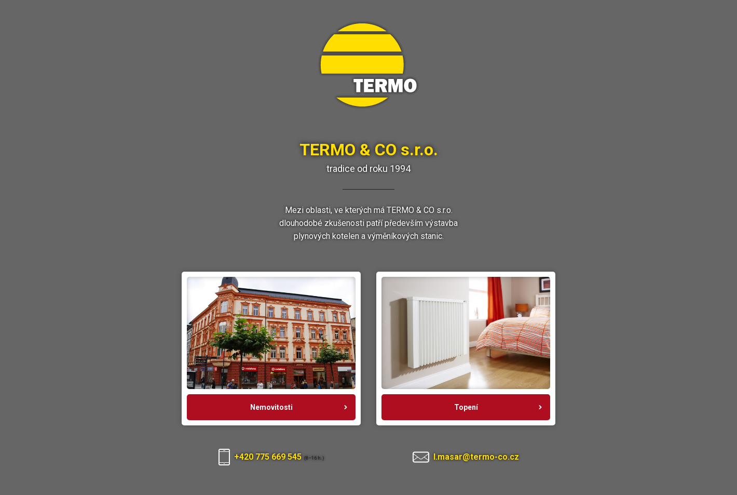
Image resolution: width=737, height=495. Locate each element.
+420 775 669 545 (269, 457)
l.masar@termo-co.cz (476, 457)
